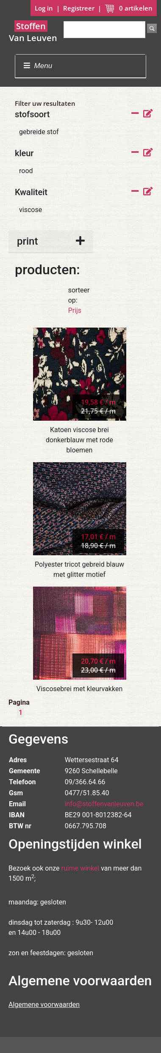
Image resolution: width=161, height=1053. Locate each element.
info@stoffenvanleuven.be (104, 804)
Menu (38, 66)
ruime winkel (80, 868)
